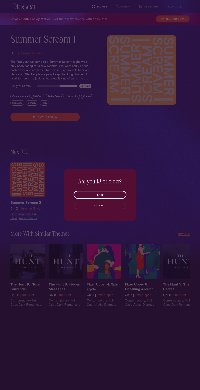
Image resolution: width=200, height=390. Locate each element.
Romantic (17, 103)
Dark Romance (29, 304)
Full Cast (37, 96)
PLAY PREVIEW (45, 117)
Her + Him (72, 96)
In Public (32, 103)
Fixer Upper (105, 294)
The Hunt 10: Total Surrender (25, 286)
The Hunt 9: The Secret (176, 286)
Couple (87, 96)
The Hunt (27, 294)
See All (184, 234)
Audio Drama (55, 96)
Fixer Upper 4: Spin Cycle (102, 286)
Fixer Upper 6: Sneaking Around (139, 286)
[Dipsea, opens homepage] (23, 7)
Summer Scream (31, 53)
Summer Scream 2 (25, 202)
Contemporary (20, 96)
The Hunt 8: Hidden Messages (64, 286)
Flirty (44, 103)
